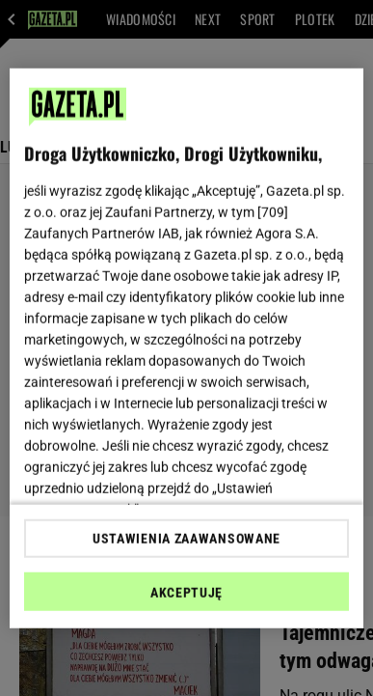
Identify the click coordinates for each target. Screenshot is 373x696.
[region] (187, 348)
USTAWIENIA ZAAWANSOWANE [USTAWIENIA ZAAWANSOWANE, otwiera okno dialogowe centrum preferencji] (186, 538)
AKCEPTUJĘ (186, 592)
